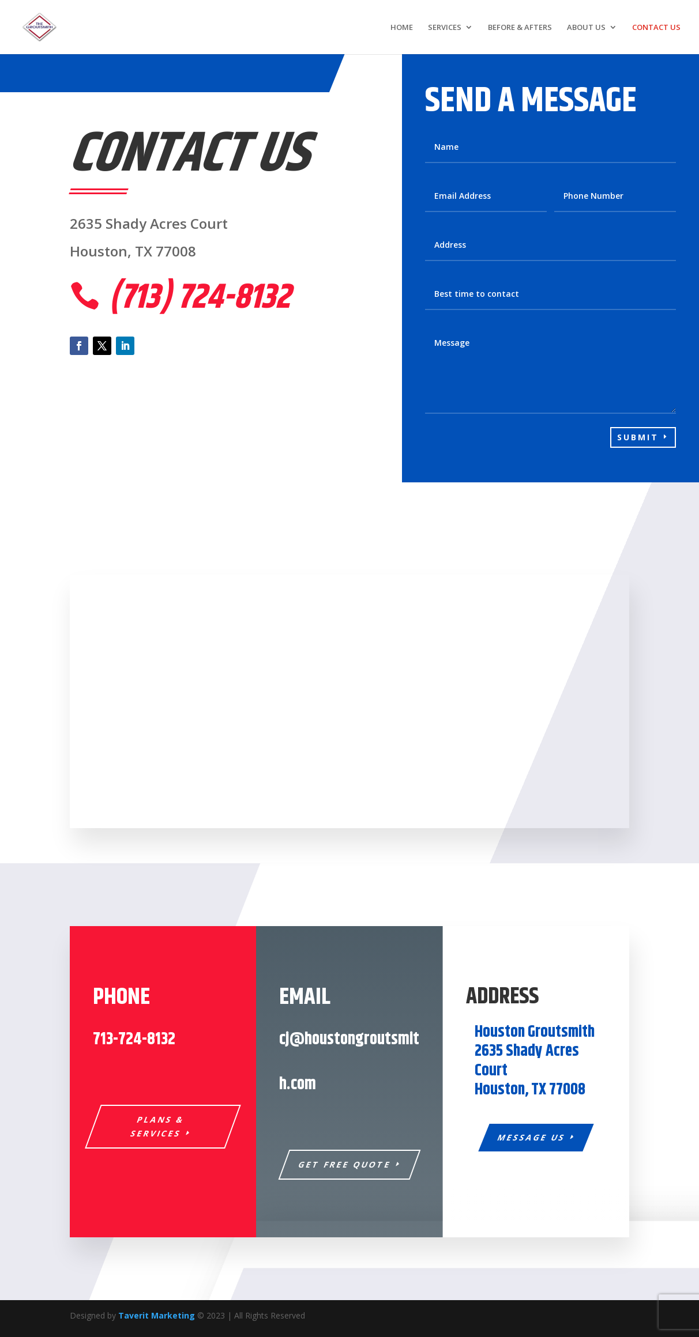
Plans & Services (158, 1126)
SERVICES (444, 27)
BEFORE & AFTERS (520, 27)
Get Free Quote (345, 1164)
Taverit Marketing (156, 1315)
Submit (638, 437)
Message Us (531, 1137)
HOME (401, 27)
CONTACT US (656, 27)
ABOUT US (586, 27)
